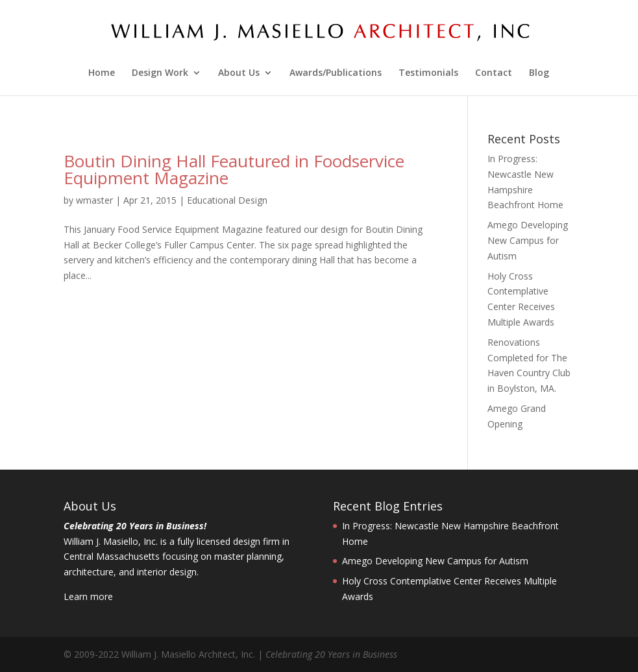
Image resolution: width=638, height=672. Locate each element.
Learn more (88, 596)
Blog (539, 73)
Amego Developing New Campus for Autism (527, 240)
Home (101, 73)
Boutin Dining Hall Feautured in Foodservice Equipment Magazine (234, 169)
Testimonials (428, 73)
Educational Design (227, 200)
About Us (239, 73)
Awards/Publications (335, 73)
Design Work (160, 73)
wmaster (94, 200)
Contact (493, 73)
